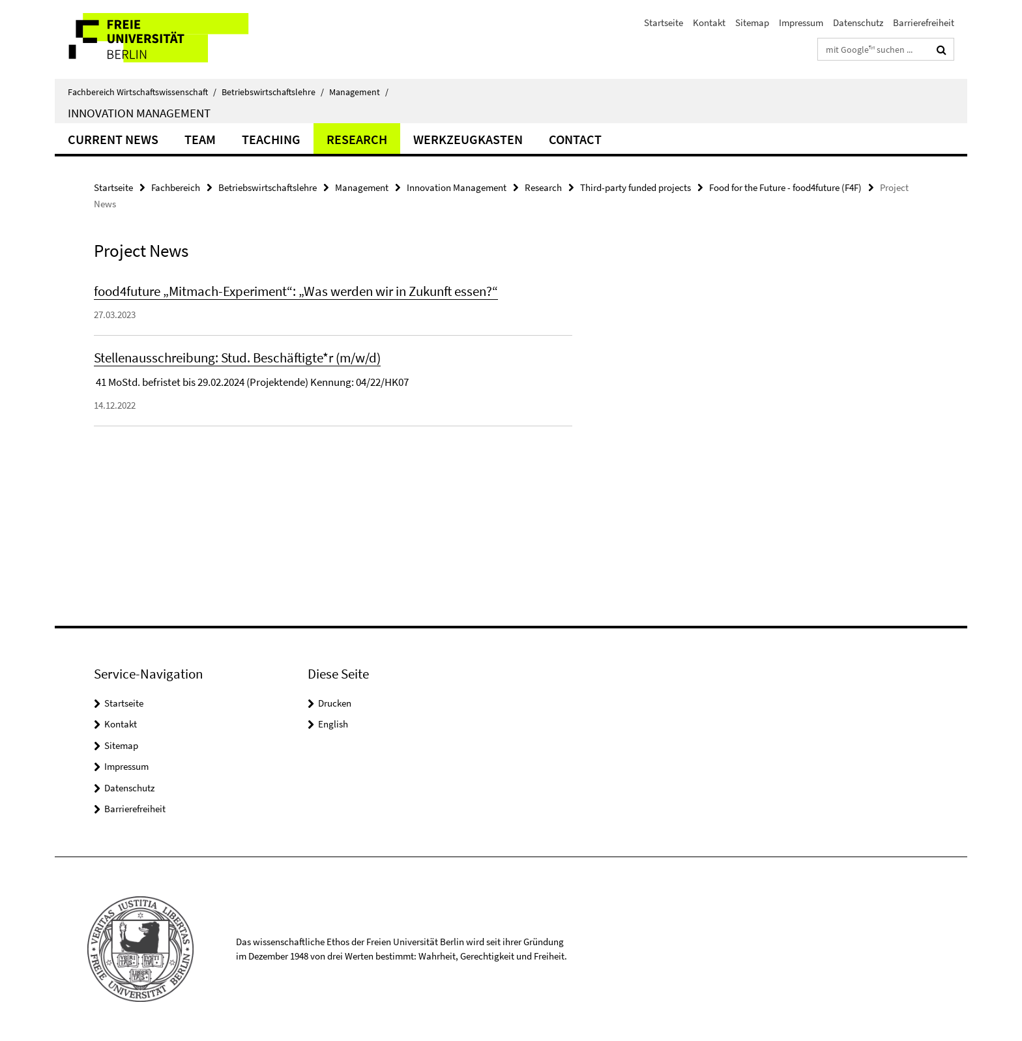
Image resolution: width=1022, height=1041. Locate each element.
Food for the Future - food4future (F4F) (785, 187)
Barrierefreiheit (923, 22)
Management (358, 91)
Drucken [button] (334, 703)
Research (357, 139)
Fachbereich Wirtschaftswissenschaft (142, 91)
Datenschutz (858, 22)
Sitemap (752, 22)
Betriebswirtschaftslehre (273, 91)
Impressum (801, 22)
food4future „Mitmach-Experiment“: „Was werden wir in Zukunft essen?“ (296, 291)
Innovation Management (139, 113)
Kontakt (709, 22)
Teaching (271, 139)
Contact (575, 139)
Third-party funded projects (635, 187)
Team (200, 139)
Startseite (663, 22)
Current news (113, 139)
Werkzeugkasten (468, 139)
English (333, 724)
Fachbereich (175, 187)
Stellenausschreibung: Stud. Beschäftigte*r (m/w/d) (237, 357)
